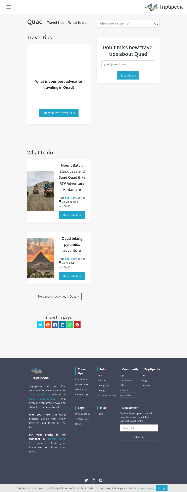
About (145, 375)
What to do (77, 22)
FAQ (99, 375)
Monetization (82, 384)
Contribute (81, 379)
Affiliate (101, 380)
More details (72, 215)
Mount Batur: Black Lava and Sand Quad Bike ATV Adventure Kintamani (72, 177)
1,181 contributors (41, 398)
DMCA (78, 424)
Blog (144, 380)
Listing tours (103, 385)
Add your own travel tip (59, 113)
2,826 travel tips (39, 394)
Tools (100, 413)
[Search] (125, 23)
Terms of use (82, 419)
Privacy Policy (145, 488)
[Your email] (139, 428)
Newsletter (125, 395)
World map (81, 389)
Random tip (81, 394)
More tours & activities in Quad (59, 296)
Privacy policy (82, 413)
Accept (162, 488)
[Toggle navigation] (8, 7)
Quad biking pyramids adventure (72, 244)
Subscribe (128, 75)
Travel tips (55, 22)
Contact (146, 385)
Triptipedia (164, 7)
